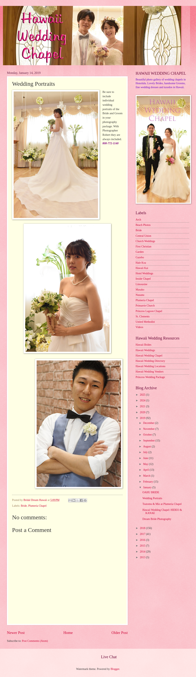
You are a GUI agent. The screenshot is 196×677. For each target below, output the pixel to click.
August (147, 446)
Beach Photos (143, 224)
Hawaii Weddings (145, 350)
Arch (138, 219)
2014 (143, 551)
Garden (140, 251)
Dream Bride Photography (156, 519)
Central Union (143, 235)
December (149, 422)
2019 (143, 418)
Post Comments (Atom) (35, 640)
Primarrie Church (145, 305)
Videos (139, 327)
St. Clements (143, 316)
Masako (140, 289)
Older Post (119, 633)
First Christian (143, 246)
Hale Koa (141, 262)
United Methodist (145, 321)
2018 (143, 528)
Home (68, 633)
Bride (24, 505)
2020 (143, 412)
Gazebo (140, 257)
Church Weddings (145, 241)
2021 (143, 406)
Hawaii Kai (142, 268)
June (146, 458)
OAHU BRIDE (150, 492)
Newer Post (16, 633)
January (147, 487)
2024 (143, 400)
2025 (143, 394)
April (146, 469)
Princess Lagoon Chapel (149, 311)
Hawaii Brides (143, 344)
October (148, 434)
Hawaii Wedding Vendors (150, 371)
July (145, 452)
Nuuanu (140, 294)
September (149, 440)
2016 (143, 539)
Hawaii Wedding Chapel (149, 355)
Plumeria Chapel (37, 505)
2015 (143, 545)
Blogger (114, 669)
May (146, 464)
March (147, 475)
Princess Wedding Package (150, 377)
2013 (143, 557)
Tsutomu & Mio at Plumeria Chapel (162, 504)
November (149, 428)
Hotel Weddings (144, 273)
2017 (143, 534)
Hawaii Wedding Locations (150, 366)
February (148, 481)
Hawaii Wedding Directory (150, 360)
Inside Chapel (143, 278)
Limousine (141, 284)
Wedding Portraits (152, 498)
